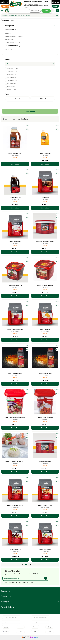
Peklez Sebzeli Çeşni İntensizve (15, 417)
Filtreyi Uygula (30, 111)
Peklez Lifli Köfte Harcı (45, 505)
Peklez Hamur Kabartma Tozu (45, 241)
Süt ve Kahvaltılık (13, 45)
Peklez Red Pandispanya (15, 329)
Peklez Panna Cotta (15, 241)
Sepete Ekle (15, 164)
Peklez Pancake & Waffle (15, 505)
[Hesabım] (52, 10)
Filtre (6, 119)
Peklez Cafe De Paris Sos (45, 285)
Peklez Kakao (45, 197)
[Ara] (57, 15)
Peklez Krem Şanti (45, 549)
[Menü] (2, 10)
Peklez (15, 157)
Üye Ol (55, 6)
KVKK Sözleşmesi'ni (11, 582)
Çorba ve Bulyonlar (12, 42)
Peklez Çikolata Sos (15, 549)
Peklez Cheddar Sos (45, 153)
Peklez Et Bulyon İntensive (45, 417)
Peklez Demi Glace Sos (15, 285)
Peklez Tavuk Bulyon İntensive (15, 461)
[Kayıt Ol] (45, 578)
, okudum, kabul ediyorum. (17, 582)
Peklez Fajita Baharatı (15, 373)
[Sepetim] (57, 10)
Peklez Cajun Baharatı (45, 373)
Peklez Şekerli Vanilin (45, 461)
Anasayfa (5, 20)
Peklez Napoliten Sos (14, 153)
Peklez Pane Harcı (45, 329)
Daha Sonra (35, 11)
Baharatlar (9, 39)
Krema (8, 49)
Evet (46, 11)
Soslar (8, 33)
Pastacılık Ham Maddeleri (15, 36)
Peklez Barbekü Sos (15, 197)
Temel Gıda (11, 30)
